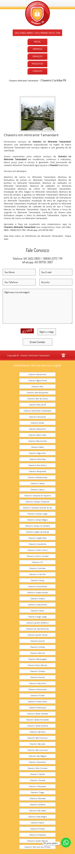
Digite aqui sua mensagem (37, 306)
